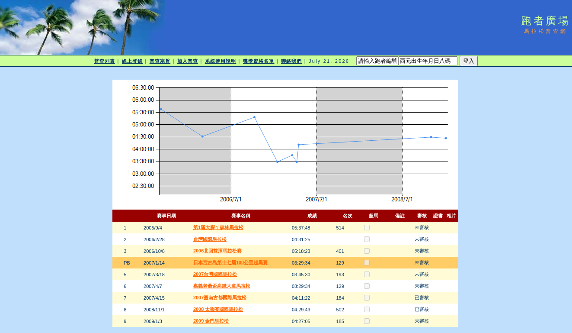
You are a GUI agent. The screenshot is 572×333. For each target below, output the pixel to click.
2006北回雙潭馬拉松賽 (217, 250)
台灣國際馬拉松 (210, 239)
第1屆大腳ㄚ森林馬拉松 (218, 227)
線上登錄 (132, 61)
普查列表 (104, 61)
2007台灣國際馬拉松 (215, 274)
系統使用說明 (220, 61)
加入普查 (187, 61)
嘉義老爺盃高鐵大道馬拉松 (221, 285)
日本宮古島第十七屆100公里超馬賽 (230, 262)
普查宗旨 (160, 61)
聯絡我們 (291, 61)
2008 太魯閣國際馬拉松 (218, 309)
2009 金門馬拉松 (211, 320)
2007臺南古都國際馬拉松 (219, 297)
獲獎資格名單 (259, 61)
